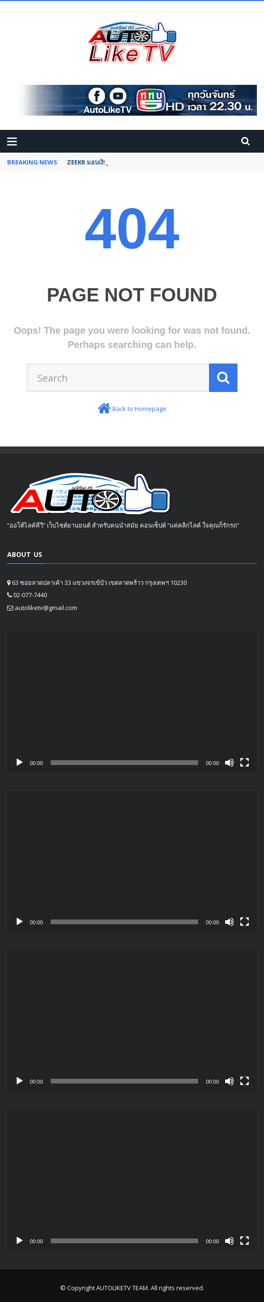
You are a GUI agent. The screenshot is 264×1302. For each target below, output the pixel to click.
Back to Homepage (139, 408)
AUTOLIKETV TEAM (122, 1288)
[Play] (19, 762)
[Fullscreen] (244, 762)
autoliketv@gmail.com (46, 607)
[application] (132, 701)
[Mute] (229, 762)
